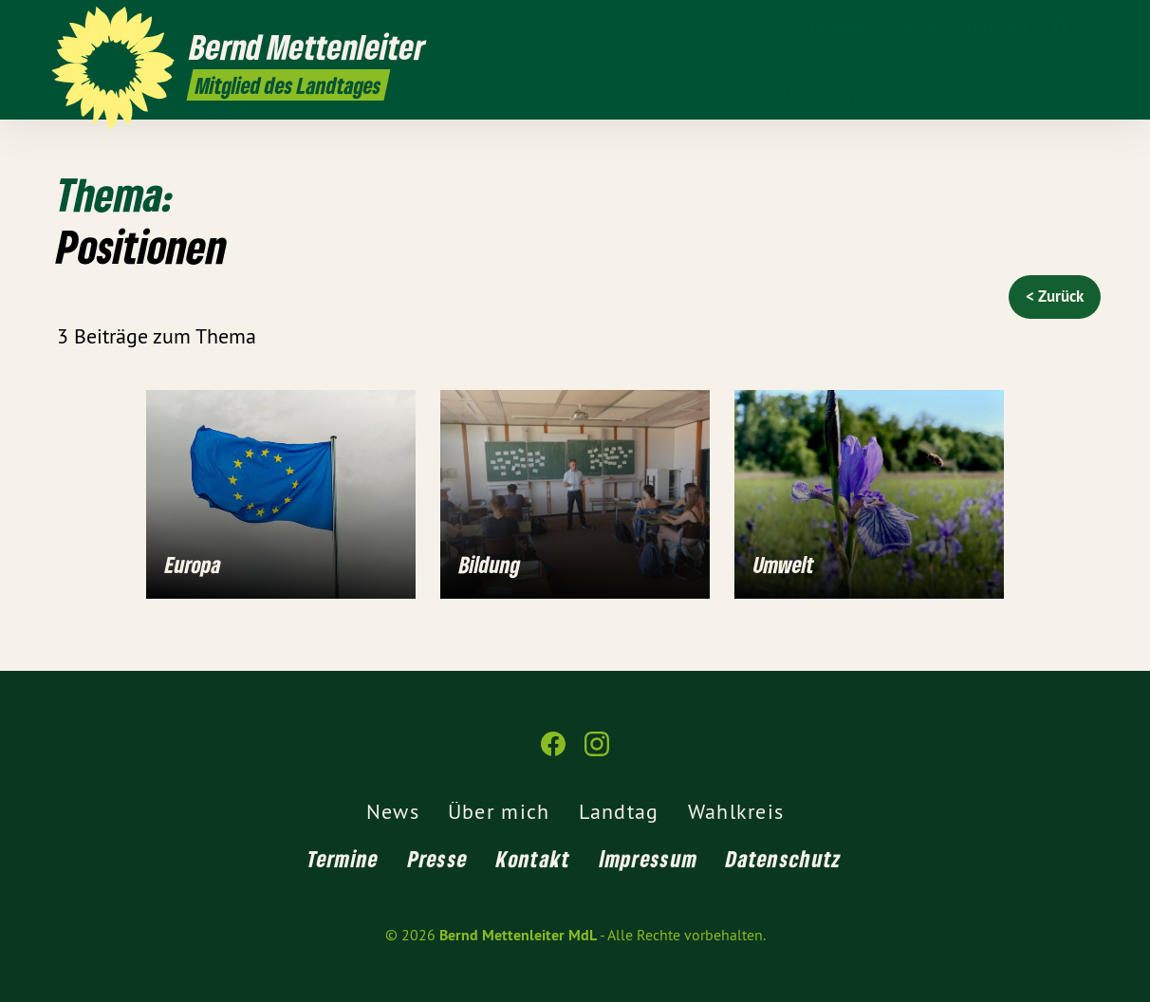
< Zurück (1055, 296)
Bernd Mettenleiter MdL (518, 935)
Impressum (649, 858)
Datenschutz (784, 858)
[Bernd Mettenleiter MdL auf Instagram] (1088, 25)
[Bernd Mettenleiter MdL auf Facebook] (1060, 25)
